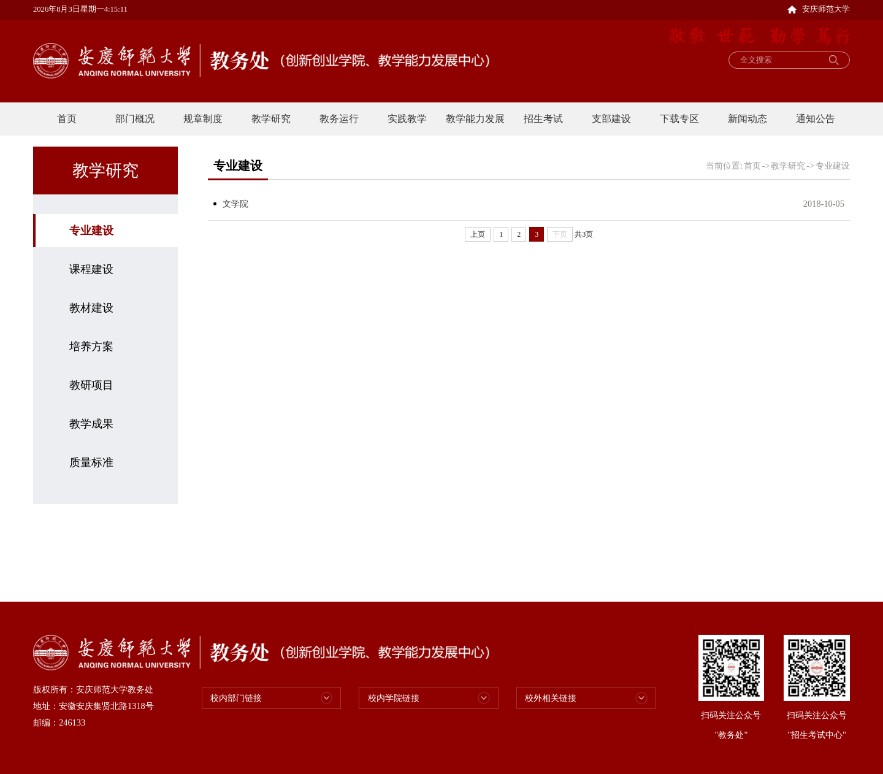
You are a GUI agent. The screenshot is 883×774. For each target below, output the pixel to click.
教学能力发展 (475, 119)
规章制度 (203, 119)
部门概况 (135, 119)
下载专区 (679, 119)
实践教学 (407, 119)
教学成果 (91, 424)
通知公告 (815, 119)
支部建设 (611, 119)
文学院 (235, 204)
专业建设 (91, 230)
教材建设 (91, 308)
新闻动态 (747, 119)
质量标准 (91, 462)
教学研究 (271, 119)
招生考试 (543, 119)
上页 (477, 234)
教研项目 (91, 385)
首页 (67, 119)
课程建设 (91, 269)
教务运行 (339, 119)
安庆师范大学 (818, 9)
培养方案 (91, 346)
